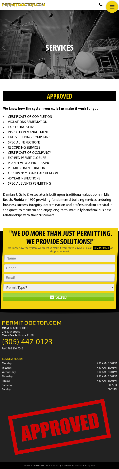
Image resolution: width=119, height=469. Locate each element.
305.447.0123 (101, 248)
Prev (3, 47)
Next (115, 47)
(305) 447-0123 (27, 342)
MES (93, 465)
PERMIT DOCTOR (46, 465)
